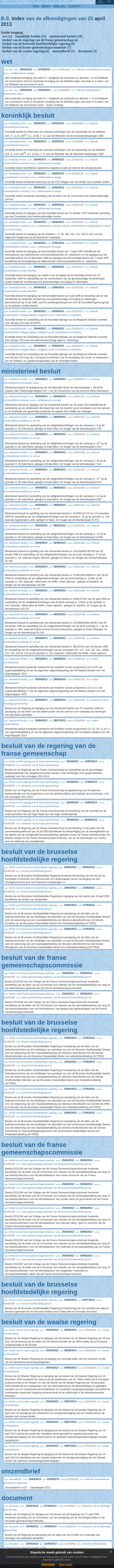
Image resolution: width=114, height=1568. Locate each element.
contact (74, 6)
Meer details (65, 1564)
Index (18, 18)
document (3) (87, 51)
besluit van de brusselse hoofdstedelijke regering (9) (38, 43)
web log (59, 6)
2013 (6, 24)
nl (100, 1)
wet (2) (7, 36)
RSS (36, 6)
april (100, 18)
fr (108, 1)
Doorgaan (48, 1564)
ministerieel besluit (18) (66, 36)
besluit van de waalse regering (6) (25, 51)
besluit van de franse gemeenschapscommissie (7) (36, 47)
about (45, 6)
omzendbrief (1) (63, 51)
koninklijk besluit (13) (30, 36)
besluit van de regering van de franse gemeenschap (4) (40, 40)
